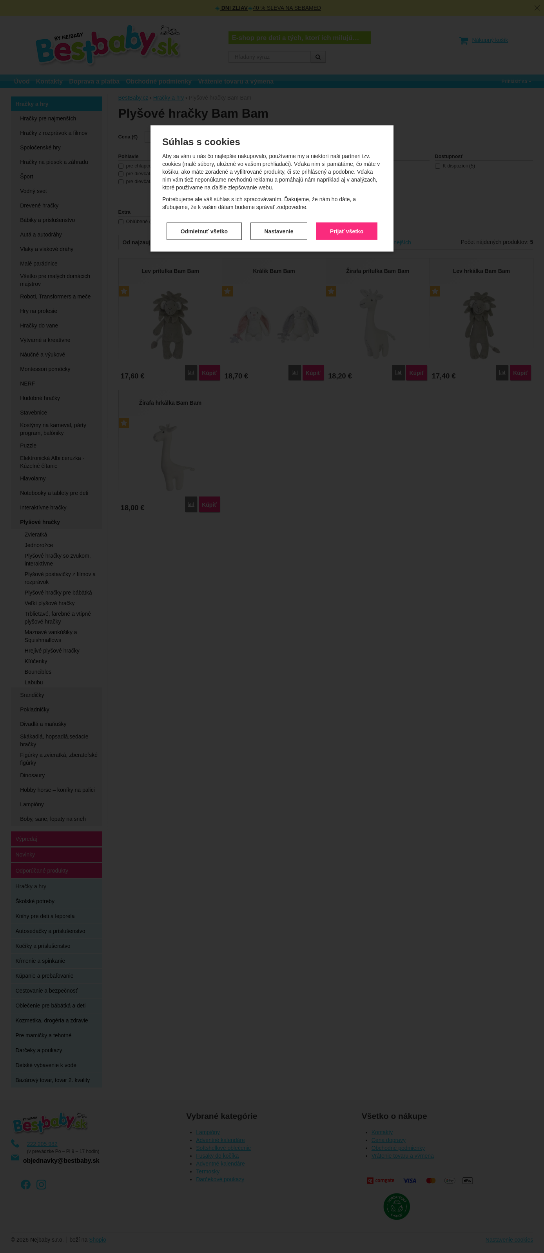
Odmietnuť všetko (204, 151)
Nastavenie (279, 151)
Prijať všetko (346, 151)
